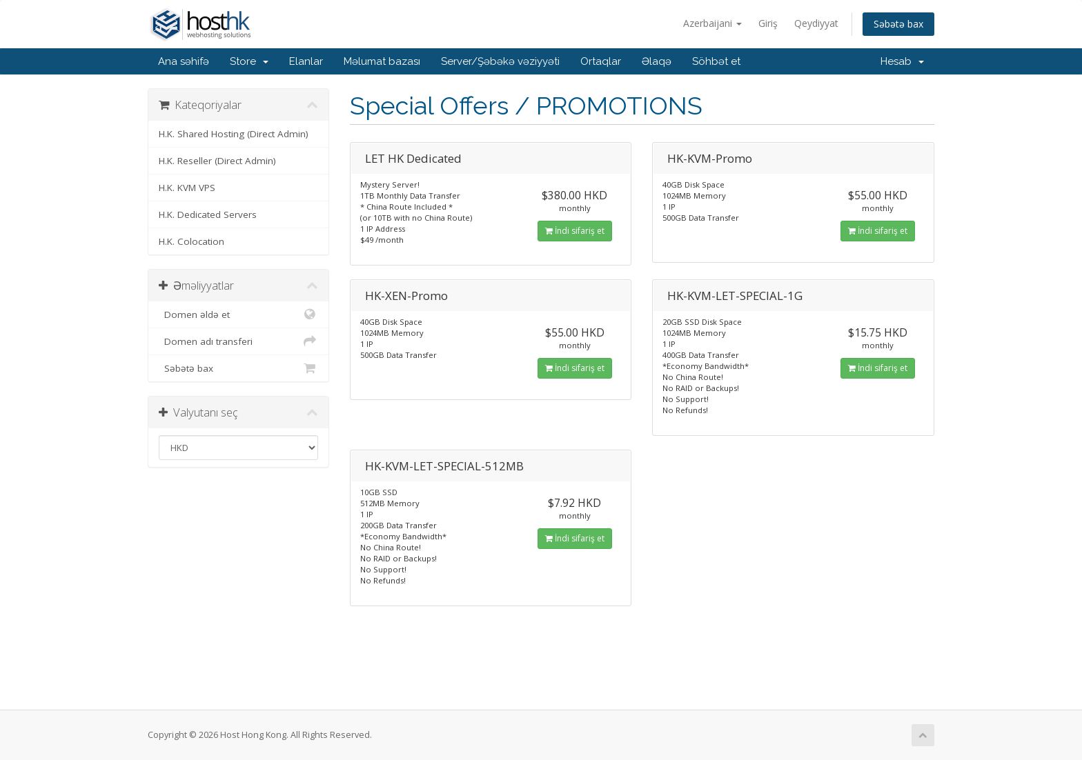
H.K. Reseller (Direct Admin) (217, 160)
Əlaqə (656, 61)
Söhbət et (716, 61)
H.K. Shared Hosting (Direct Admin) (233, 134)
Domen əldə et (238, 314)
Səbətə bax (898, 23)
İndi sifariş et (574, 231)
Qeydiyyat (816, 23)
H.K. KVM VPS (187, 187)
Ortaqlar (600, 61)
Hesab (902, 61)
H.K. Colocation (191, 241)
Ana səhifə (183, 61)
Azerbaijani (712, 23)
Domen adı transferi (238, 341)
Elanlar (306, 61)
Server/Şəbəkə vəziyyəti (500, 61)
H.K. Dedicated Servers (208, 214)
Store (249, 61)
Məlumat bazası (382, 61)
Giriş (768, 23)
